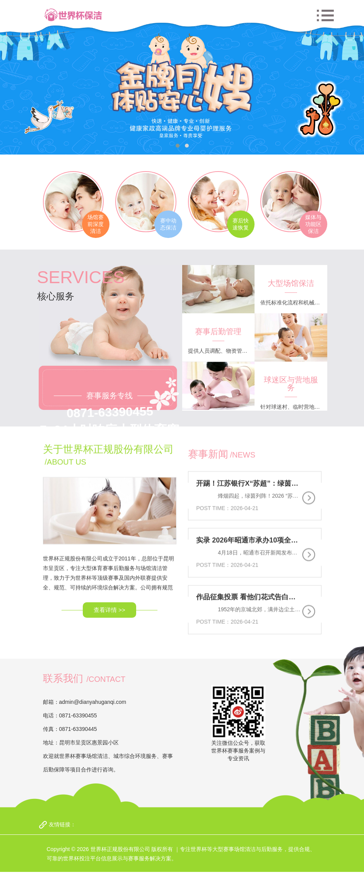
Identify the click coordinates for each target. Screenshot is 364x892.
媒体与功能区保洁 (317, 224)
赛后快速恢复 (242, 224)
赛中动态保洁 (167, 224)
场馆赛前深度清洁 (92, 224)
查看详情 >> (109, 566)
